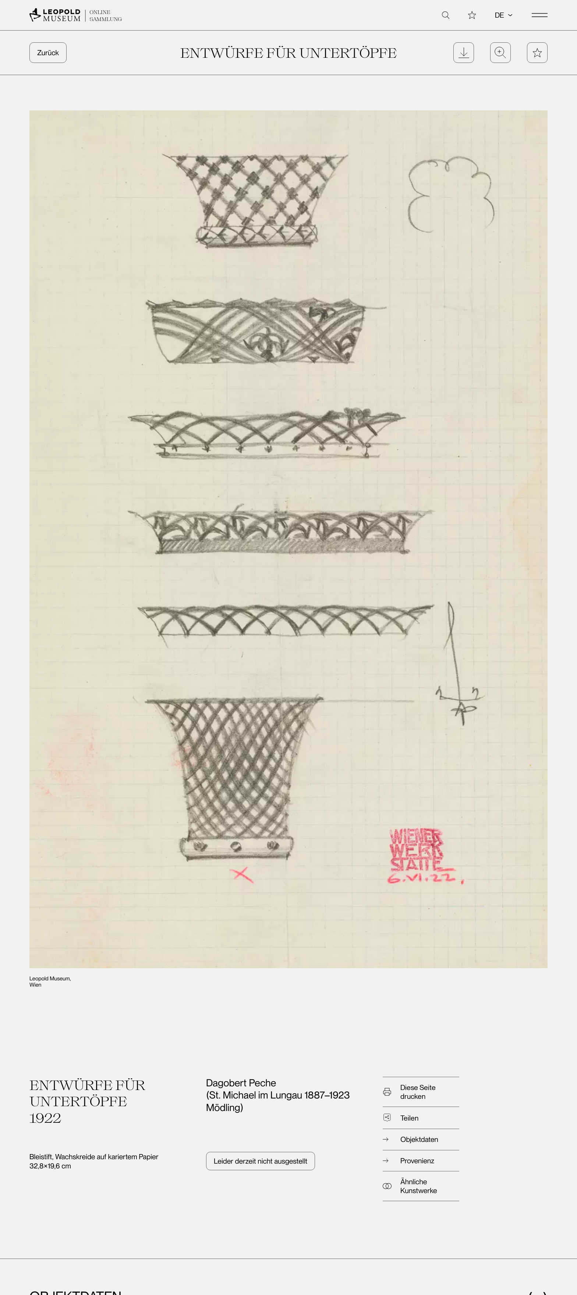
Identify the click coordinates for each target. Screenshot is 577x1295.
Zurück (48, 52)
